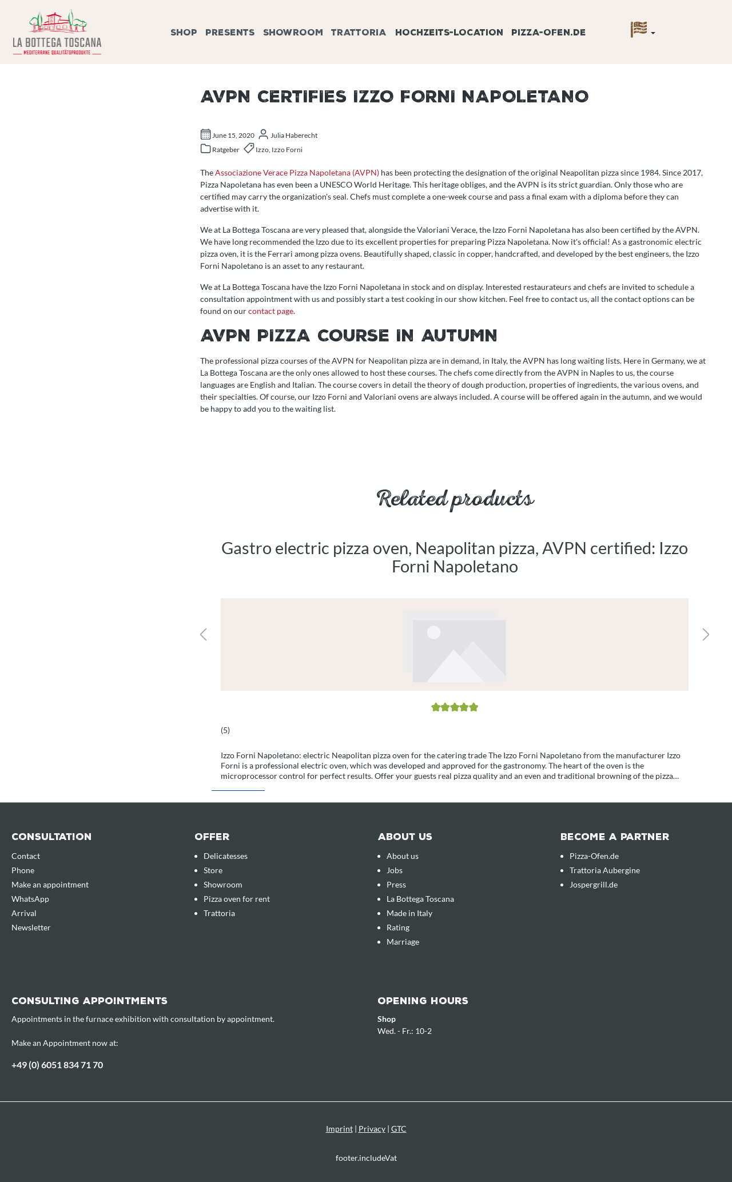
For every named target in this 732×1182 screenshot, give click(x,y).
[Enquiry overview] (706, 18)
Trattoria (219, 913)
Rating (398, 927)
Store (213, 870)
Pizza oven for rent (237, 899)
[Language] (643, 32)
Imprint (339, 1128)
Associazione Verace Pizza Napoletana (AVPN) (297, 172)
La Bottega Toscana (420, 899)
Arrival (24, 913)
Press (396, 884)
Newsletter (31, 927)
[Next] (706, 635)
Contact (25, 856)
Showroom (223, 884)
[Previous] (203, 635)
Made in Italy (409, 913)
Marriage (403, 941)
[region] (454, 635)
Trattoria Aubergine (605, 870)
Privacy (372, 1128)
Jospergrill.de (594, 884)
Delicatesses (226, 856)
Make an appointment (50, 884)
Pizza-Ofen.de (594, 856)
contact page (270, 311)
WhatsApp (30, 899)
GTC (399, 1128)
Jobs (395, 870)
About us (403, 856)
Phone (22, 870)
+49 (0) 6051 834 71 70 (57, 1064)
